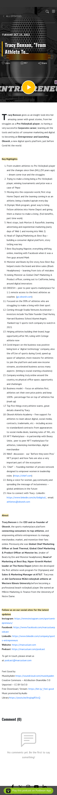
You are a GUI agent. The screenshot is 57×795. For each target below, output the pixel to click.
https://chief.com (23, 475)
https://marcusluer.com (24, 644)
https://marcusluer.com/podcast (28, 649)
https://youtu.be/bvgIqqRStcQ (24, 697)
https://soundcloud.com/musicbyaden (35, 675)
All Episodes (11, 16)
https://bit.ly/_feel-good (41, 688)
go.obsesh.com (24, 296)
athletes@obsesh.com (18, 501)
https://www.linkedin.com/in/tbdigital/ (26, 497)
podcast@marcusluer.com (18, 660)
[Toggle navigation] (53, 11)
